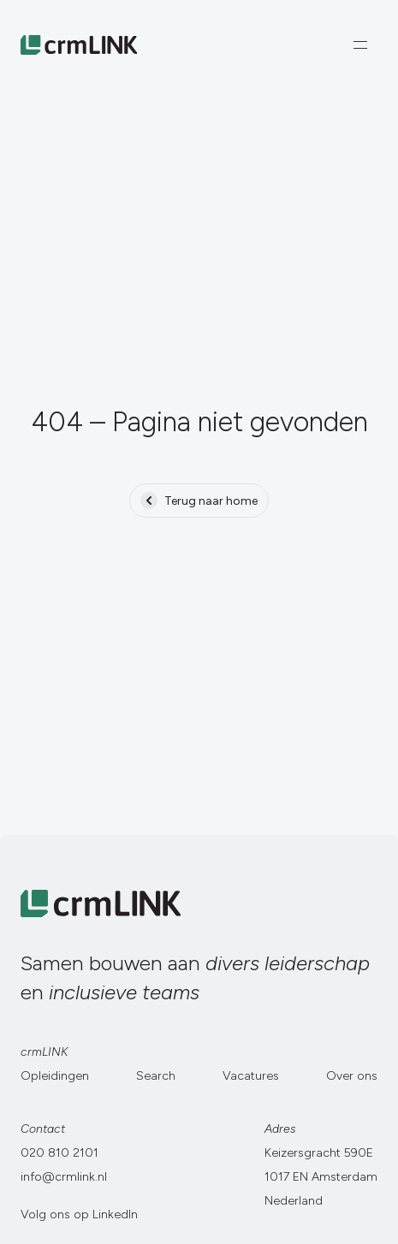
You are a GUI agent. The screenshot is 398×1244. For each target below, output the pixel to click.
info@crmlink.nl (64, 1177)
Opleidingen (55, 1076)
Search (155, 1076)
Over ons (351, 1076)
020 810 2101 (59, 1153)
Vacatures (251, 1076)
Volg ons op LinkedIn (79, 1214)
